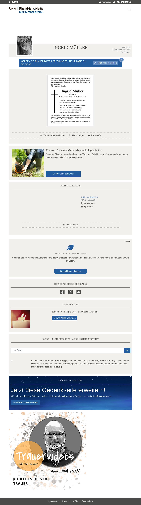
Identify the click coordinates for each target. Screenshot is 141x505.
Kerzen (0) (94, 135)
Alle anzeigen (76, 135)
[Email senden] (67, 350)
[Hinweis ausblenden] (121, 60)
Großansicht (88, 203)
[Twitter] (70, 291)
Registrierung (122, 2)
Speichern (87, 207)
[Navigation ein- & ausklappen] (128, 9)
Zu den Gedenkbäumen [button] (63, 174)
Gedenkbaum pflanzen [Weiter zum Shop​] (70, 271)
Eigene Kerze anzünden (65, 318)
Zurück (14, 2)
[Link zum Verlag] (31, 10)
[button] (127, 350)
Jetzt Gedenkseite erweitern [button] (25, 402)
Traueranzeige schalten (52, 135)
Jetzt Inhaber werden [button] (105, 63)
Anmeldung (105, 2)
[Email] (78, 291)
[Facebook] (62, 291)
